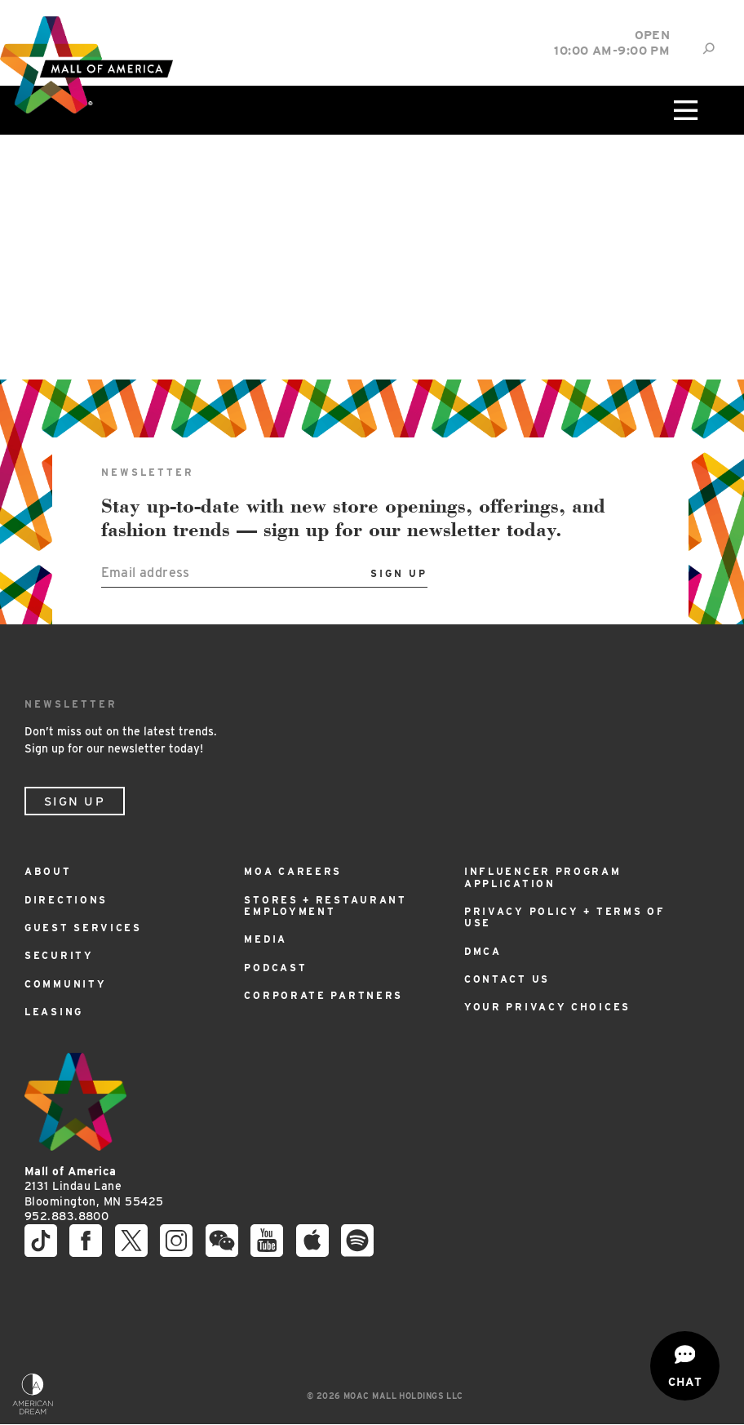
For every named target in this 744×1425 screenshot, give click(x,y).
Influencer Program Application (543, 877)
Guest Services (83, 927)
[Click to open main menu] (684, 110)
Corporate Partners (323, 995)
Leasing (53, 1011)
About (48, 871)
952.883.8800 (66, 1216)
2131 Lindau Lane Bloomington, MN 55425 (93, 1186)
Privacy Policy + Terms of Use (565, 917)
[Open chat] (685, 1366)
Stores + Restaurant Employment (325, 905)
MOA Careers (293, 871)
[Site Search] (709, 48)
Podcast (275, 967)
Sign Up (74, 801)
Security (59, 955)
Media (265, 939)
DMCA (483, 951)
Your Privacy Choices (547, 1007)
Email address (145, 572)
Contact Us (507, 979)
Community (65, 984)
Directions (66, 900)
